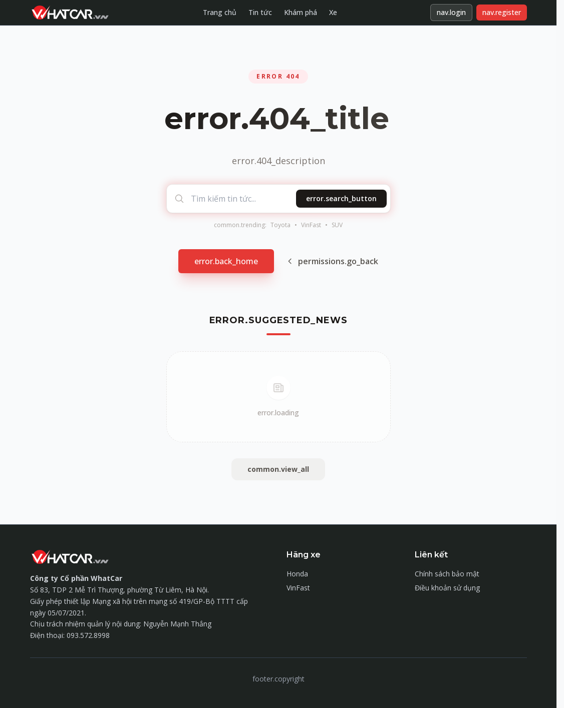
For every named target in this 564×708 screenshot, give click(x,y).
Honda (297, 573)
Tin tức (260, 12)
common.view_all (278, 469)
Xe (333, 12)
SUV (337, 225)
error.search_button (341, 198)
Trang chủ (219, 12)
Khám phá (300, 12)
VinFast (311, 225)
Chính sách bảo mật (447, 573)
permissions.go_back (332, 261)
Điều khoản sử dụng (447, 587)
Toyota (280, 225)
